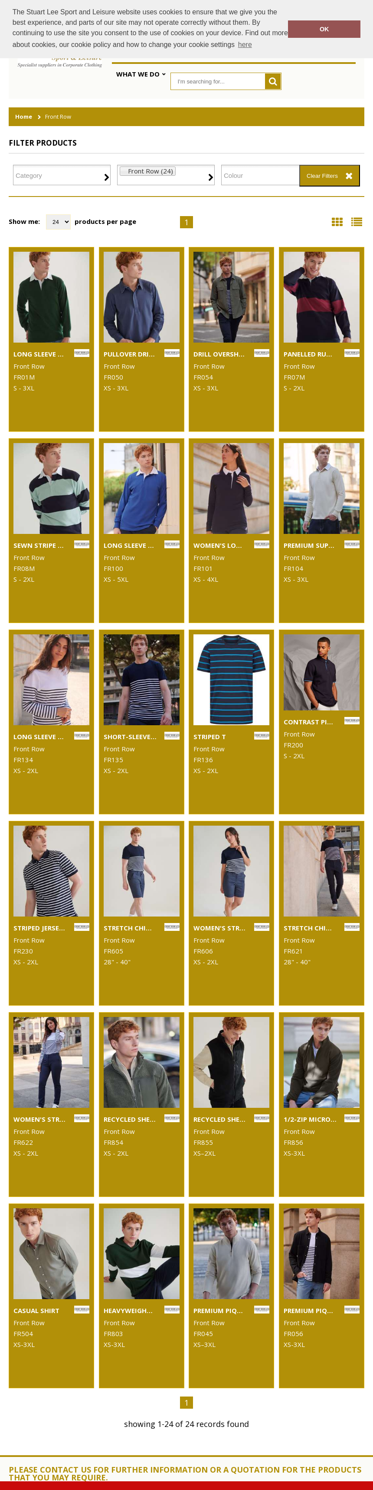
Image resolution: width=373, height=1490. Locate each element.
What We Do (138, 74)
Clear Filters (322, 176)
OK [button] (324, 29)
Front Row (58, 117)
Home (23, 117)
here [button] (245, 44)
